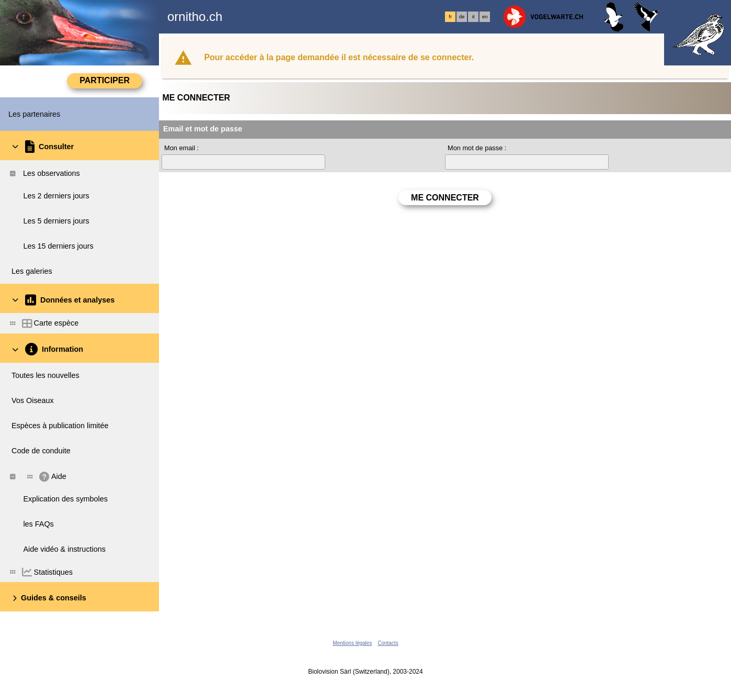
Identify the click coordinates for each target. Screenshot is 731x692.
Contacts (388, 643)
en (484, 16)
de (461, 16)
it (473, 16)
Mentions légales (352, 643)
